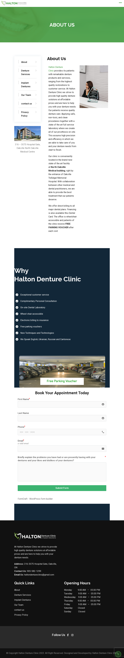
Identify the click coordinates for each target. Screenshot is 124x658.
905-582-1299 (33, 571)
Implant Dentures (25, 85)
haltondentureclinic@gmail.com (39, 574)
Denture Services (25, 72)
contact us (26, 103)
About (24, 62)
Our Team (26, 95)
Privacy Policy (25, 114)
